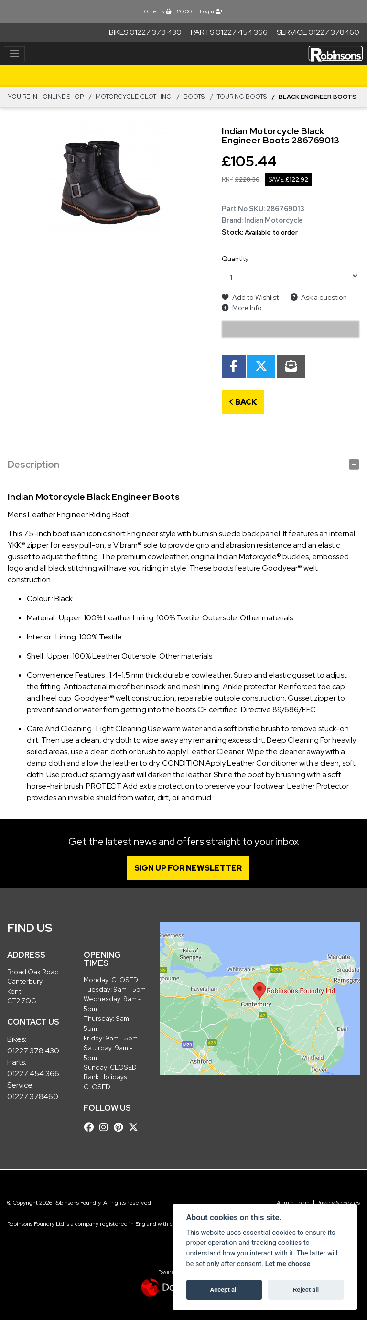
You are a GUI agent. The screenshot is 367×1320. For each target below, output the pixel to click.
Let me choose (288, 1264)
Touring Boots (242, 97)
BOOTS (194, 97)
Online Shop (63, 97)
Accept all (224, 1289)
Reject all (306, 1289)
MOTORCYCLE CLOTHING (134, 97)
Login (211, 11)
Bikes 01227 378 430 (145, 32)
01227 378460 (32, 1097)
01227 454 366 (33, 1074)
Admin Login (293, 1203)
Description (33, 464)
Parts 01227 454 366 (229, 32)
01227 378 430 (33, 1051)
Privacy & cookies (338, 1203)
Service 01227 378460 (318, 32)
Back (243, 402)
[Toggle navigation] (14, 54)
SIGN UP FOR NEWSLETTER (189, 868)
